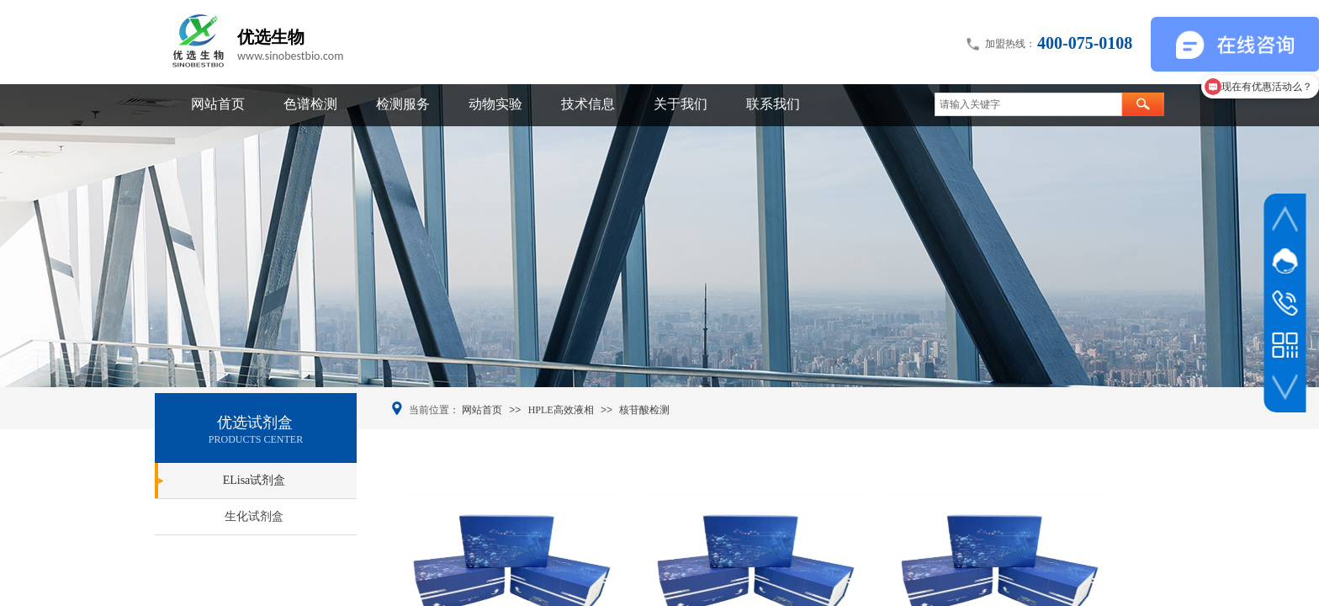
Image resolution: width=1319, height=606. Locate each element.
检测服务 (403, 104)
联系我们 (773, 104)
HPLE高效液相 (561, 410)
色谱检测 (310, 104)
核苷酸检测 (644, 410)
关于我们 (680, 104)
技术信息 (588, 104)
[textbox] (1028, 104)
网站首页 (218, 104)
